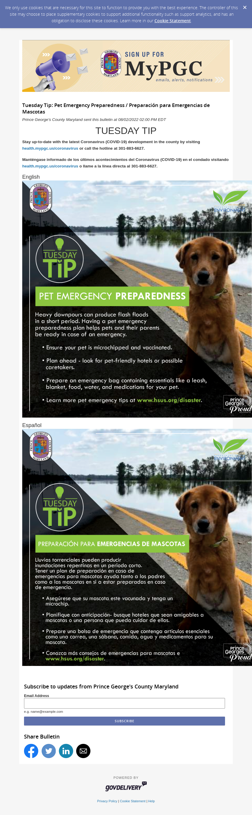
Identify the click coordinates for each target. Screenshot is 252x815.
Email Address (36, 696)
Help (151, 801)
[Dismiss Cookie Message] (244, 5)
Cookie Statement (172, 20)
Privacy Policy (107, 801)
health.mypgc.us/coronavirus (50, 148)
